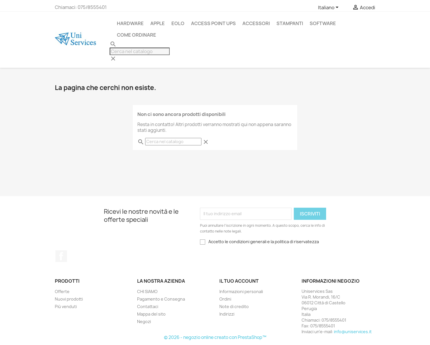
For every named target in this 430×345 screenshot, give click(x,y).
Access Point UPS (213, 23)
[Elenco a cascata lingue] (329, 7)
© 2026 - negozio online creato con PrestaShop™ (215, 337)
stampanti (289, 23)
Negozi (144, 321)
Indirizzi (226, 314)
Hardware (130, 23)
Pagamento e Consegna (161, 299)
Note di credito (234, 306)
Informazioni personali (241, 291)
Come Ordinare (136, 35)
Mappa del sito (151, 314)
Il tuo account (239, 281)
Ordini (225, 299)
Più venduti (66, 306)
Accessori (256, 23)
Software (323, 23)
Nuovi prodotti (69, 299)
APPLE (157, 23)
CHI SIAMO (147, 291)
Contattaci (147, 306)
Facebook (61, 256)
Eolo (177, 23)
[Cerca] (140, 51)
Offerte (62, 291)
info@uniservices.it (353, 331)
